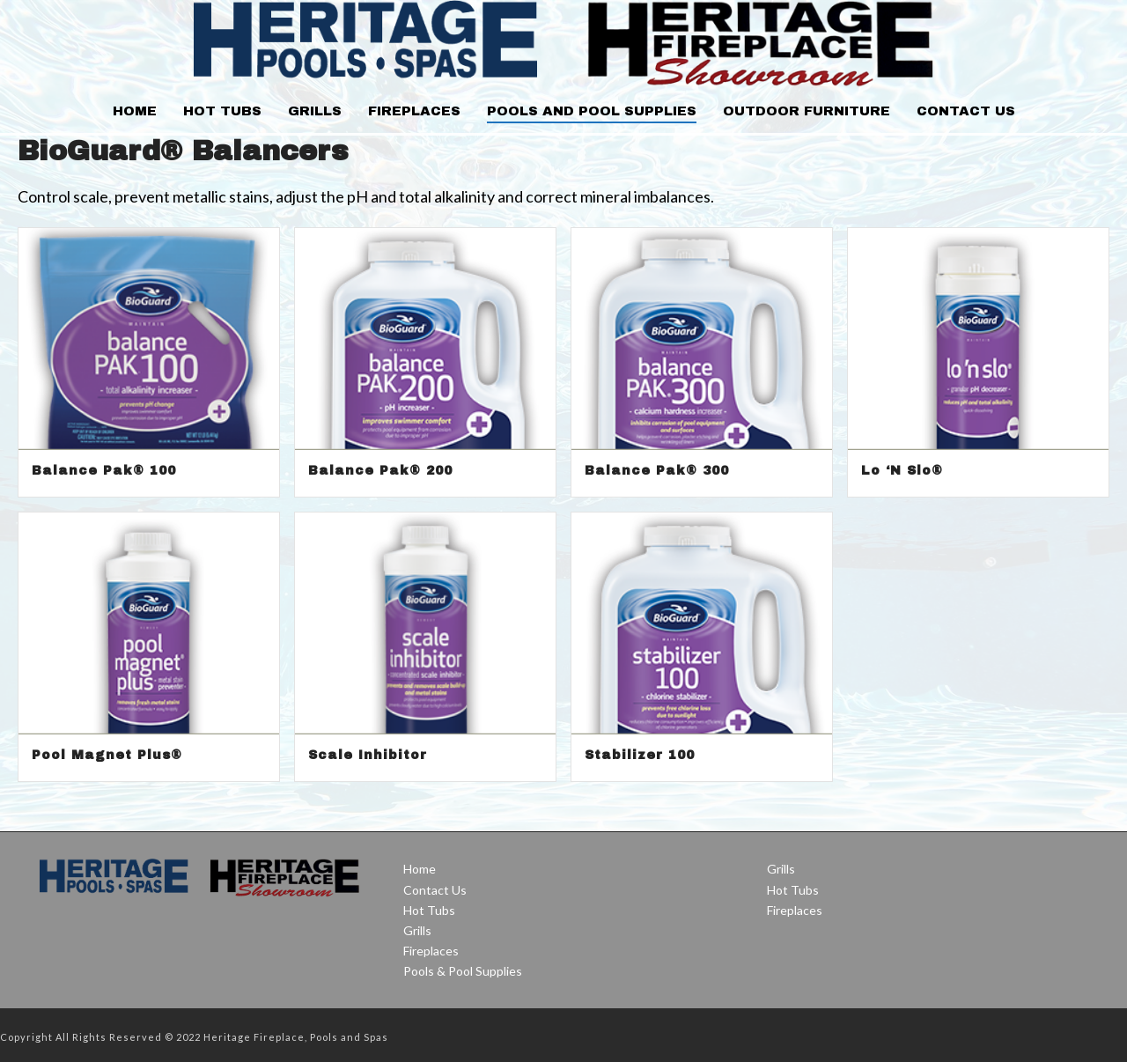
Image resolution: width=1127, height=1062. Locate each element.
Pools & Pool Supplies (462, 970)
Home (135, 111)
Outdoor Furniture (806, 111)
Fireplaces (414, 111)
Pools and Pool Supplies (591, 111)
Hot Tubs (222, 111)
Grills (315, 111)
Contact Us (966, 111)
